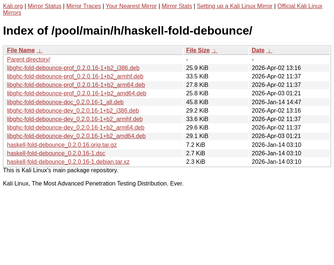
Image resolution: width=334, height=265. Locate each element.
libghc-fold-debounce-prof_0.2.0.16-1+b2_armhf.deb (75, 76)
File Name (21, 50)
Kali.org (13, 6)
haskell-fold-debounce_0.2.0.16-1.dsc (56, 153)
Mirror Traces (83, 6)
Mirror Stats (177, 6)
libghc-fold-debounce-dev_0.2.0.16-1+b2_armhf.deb (75, 119)
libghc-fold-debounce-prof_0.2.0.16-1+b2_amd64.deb (77, 93)
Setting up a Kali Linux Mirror (235, 6)
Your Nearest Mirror (131, 6)
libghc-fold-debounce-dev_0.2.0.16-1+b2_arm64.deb (75, 127)
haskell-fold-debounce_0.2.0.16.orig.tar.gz (62, 145)
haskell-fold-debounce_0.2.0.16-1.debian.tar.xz (68, 162)
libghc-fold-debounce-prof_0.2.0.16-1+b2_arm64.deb (76, 85)
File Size (198, 50)
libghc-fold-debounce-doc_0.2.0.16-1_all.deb (65, 102)
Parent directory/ (28, 59)
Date (258, 50)
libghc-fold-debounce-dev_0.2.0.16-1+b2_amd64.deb (76, 136)
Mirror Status (44, 6)
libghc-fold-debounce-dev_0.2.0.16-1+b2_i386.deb (73, 110)
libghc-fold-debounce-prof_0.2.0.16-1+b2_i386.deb (73, 68)
